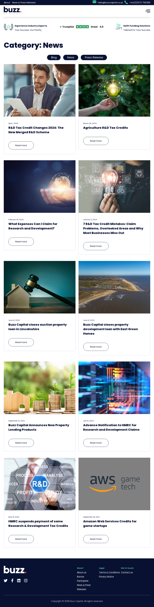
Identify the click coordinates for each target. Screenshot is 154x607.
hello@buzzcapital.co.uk (110, 2)
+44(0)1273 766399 (139, 2)
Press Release (94, 57)
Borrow (80, 576)
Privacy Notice (106, 576)
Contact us (127, 572)
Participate (82, 580)
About (7, 2)
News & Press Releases (24, 2)
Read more (21, 145)
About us (81, 572)
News (70, 57)
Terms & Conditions (109, 572)
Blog (54, 57)
